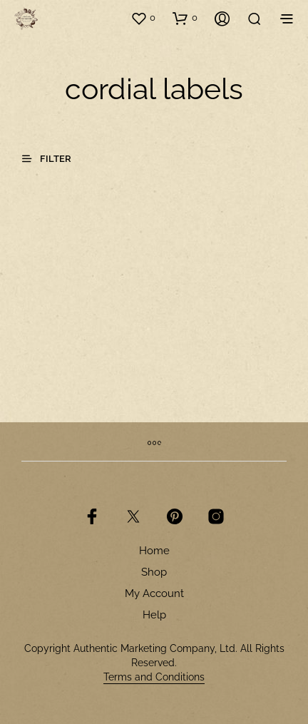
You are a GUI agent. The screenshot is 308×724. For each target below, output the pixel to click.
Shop (154, 572)
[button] (142, 18)
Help (154, 614)
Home (154, 550)
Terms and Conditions (154, 677)
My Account (154, 593)
